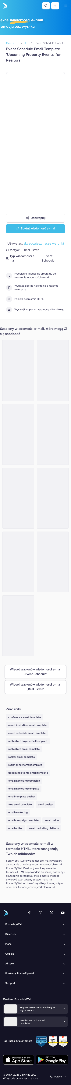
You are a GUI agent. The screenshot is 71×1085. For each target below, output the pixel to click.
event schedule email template (27, 733)
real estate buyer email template (27, 741)
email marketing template (23, 788)
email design (45, 804)
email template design (21, 796)
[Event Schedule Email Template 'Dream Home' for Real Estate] (53, 370)
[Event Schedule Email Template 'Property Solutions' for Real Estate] (53, 562)
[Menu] (65, 5)
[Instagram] (40, 912)
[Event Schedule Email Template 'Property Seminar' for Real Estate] (53, 498)
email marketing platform (44, 828)
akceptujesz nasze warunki (43, 243)
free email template (20, 804)
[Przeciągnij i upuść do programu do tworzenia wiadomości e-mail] (9, 276)
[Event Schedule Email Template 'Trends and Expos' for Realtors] (53, 434)
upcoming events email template (28, 772)
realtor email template (21, 757)
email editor (15, 828)
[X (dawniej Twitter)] (51, 912)
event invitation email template (27, 725)
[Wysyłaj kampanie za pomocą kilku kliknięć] (9, 310)
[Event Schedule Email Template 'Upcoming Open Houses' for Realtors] (18, 498)
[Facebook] (29, 912)
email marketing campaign (24, 780)
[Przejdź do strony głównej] (4, 5)
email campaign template (23, 820)
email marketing (18, 812)
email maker (52, 820)
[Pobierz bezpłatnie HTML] (9, 299)
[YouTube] (62, 912)
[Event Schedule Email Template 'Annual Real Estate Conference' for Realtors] (18, 625)
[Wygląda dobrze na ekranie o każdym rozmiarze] (9, 288)
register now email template (25, 764)
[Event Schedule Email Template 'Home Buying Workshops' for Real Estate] (18, 370)
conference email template (24, 717)
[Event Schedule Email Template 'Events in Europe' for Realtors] (18, 562)
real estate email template (24, 749)
